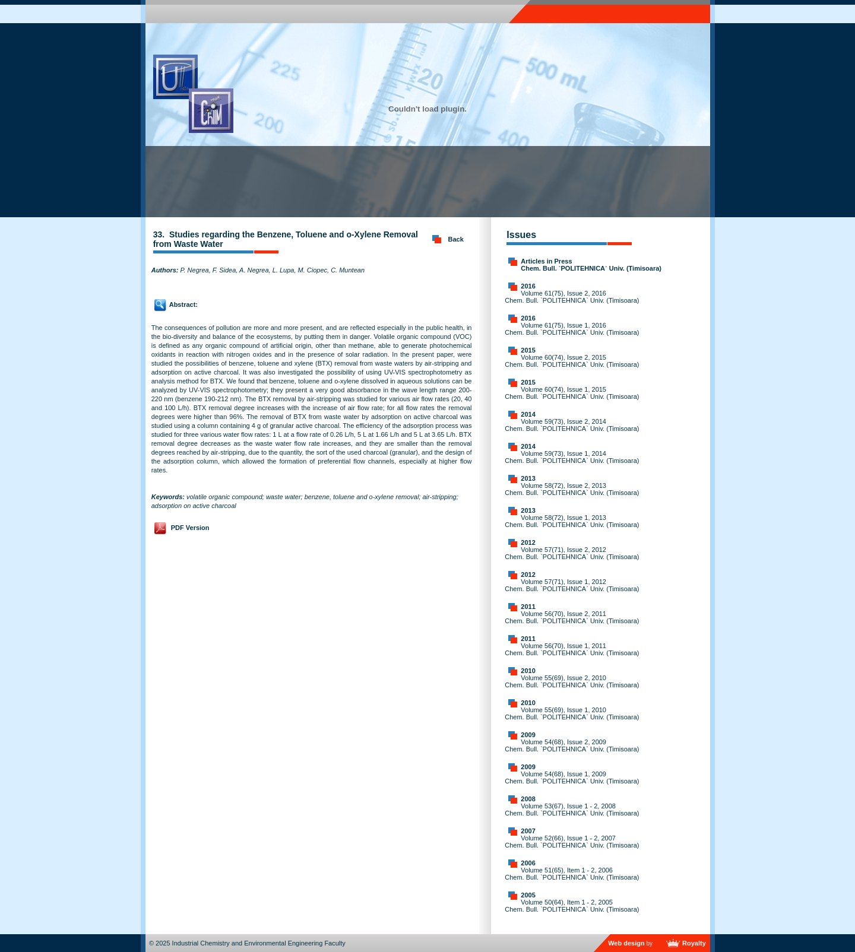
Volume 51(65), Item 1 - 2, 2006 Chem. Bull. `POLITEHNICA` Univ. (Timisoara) (572, 874)
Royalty (694, 943)
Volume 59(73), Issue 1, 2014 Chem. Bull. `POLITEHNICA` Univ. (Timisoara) (572, 457)
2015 (528, 350)
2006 (528, 863)
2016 (528, 286)
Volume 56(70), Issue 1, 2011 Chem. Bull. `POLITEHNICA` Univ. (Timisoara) (572, 649)
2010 (528, 670)
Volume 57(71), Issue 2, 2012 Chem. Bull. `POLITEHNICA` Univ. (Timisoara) (572, 553)
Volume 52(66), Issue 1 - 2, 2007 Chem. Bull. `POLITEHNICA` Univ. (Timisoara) (572, 841)
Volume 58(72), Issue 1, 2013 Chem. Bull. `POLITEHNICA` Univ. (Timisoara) (572, 521)
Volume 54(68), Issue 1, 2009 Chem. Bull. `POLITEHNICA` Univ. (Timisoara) (572, 777)
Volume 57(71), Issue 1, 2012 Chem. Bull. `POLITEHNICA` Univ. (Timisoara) (572, 585)
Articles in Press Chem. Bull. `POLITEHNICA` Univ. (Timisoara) (591, 265)
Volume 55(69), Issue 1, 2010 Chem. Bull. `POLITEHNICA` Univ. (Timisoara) (572, 713)
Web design (626, 943)
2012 (528, 542)
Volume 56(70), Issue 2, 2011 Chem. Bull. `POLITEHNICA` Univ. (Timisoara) (572, 617)
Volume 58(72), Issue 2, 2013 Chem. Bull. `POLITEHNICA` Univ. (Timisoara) (572, 489)
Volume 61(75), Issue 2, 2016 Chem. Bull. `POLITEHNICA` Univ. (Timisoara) (572, 297)
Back (456, 239)
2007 (528, 830)
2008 (528, 798)
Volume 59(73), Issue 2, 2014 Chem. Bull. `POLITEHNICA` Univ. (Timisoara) (572, 425)
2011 (528, 606)
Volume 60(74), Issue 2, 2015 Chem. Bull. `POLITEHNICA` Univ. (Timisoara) (572, 361)
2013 (528, 478)
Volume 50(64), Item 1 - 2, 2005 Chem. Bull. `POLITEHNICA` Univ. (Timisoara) (572, 906)
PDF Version (190, 527)
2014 (528, 414)
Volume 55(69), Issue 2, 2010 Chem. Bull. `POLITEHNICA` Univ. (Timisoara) (572, 681)
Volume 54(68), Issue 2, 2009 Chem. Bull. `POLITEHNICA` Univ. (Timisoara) (572, 745)
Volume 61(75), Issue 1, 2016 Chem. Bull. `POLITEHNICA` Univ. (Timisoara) (572, 329)
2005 (528, 895)
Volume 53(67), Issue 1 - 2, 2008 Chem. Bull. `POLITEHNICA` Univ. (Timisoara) (572, 809)
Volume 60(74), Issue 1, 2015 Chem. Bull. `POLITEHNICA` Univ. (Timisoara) (572, 393)
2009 (528, 734)
